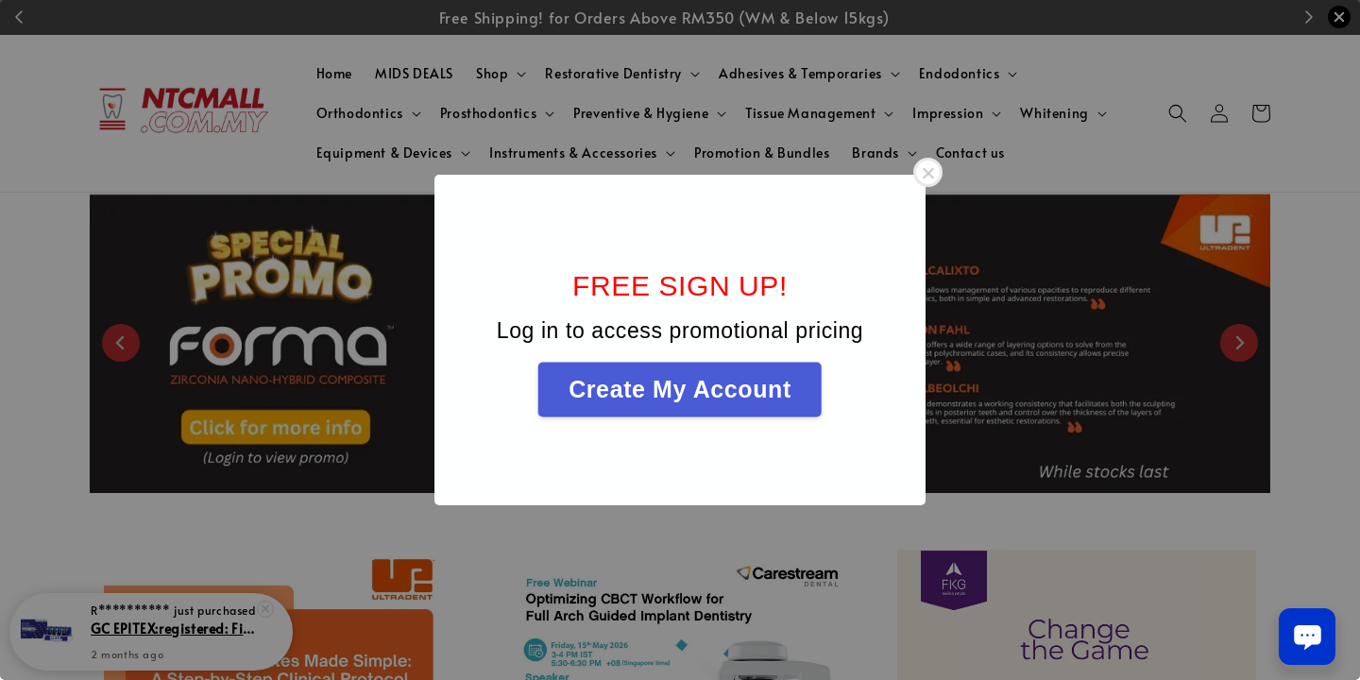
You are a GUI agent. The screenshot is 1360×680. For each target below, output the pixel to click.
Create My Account (680, 389)
